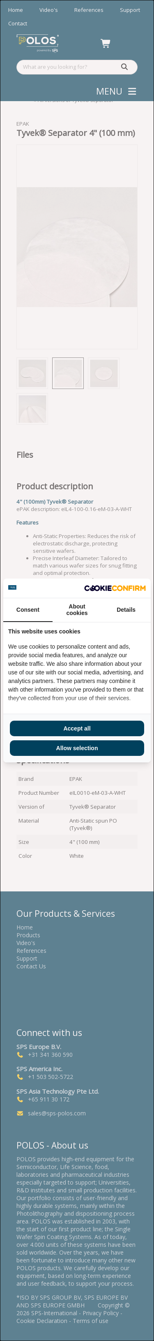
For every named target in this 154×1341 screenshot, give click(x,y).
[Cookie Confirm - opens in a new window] (115, 588)
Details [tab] (126, 609)
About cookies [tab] (76, 609)
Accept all (76, 728)
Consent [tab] (27, 609)
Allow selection (77, 748)
